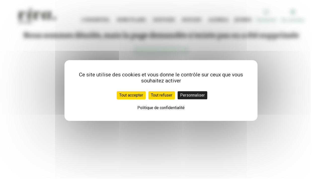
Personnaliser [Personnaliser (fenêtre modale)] (192, 95)
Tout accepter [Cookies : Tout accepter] (131, 95)
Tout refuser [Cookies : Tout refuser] (161, 95)
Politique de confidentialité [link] (161, 107)
